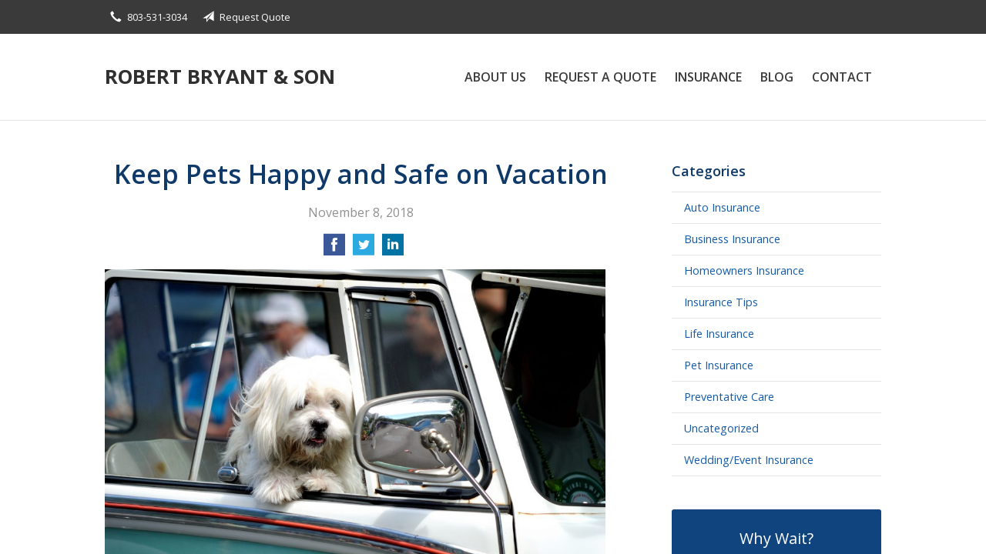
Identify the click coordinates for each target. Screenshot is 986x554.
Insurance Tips (721, 302)
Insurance (708, 76)
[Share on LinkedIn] (393, 249)
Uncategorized (721, 428)
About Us (495, 76)
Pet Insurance (718, 365)
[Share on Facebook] (334, 249)
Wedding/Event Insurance (748, 459)
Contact (842, 76)
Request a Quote (600, 76)
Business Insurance (732, 239)
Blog (776, 76)
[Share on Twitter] (363, 249)
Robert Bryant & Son (220, 76)
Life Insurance (719, 333)
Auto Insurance (722, 207)
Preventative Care (729, 396)
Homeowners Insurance (744, 270)
